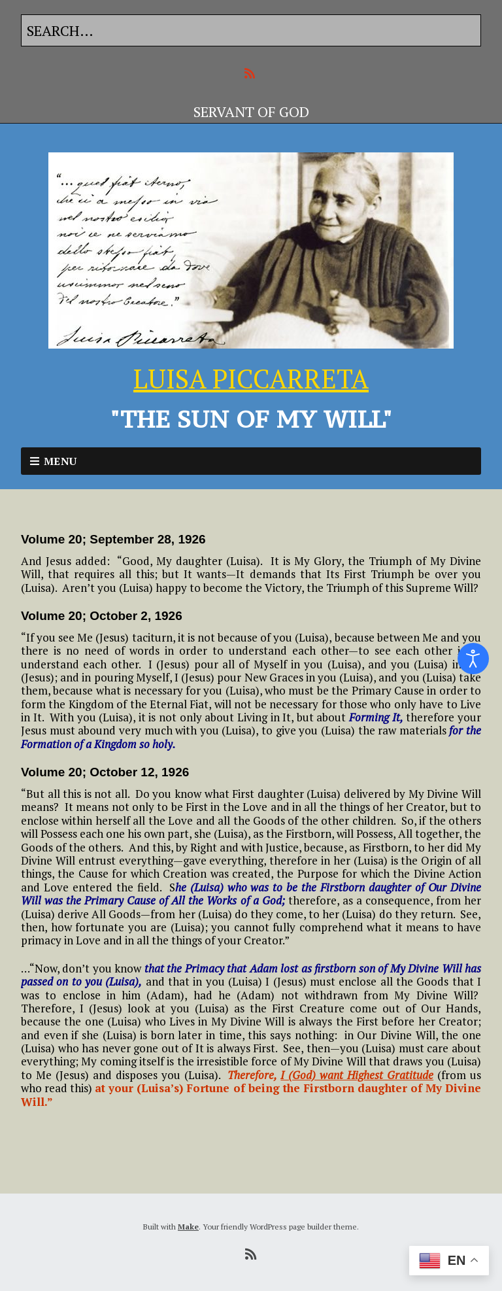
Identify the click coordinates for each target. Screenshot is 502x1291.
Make (188, 1226)
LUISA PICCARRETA (251, 378)
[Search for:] (251, 30)
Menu (60, 461)
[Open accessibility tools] (473, 658)
